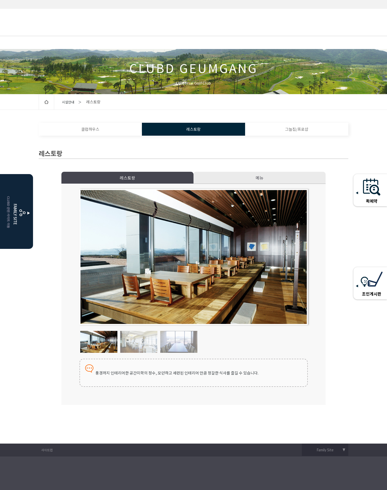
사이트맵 (47, 450)
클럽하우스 (90, 129)
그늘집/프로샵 (296, 129)
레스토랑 (193, 129)
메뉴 (259, 178)
